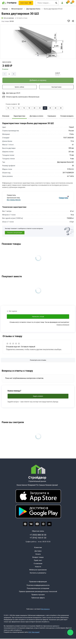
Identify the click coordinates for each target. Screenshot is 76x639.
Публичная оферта (38, 598)
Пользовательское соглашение (38, 588)
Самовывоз (52, 116)
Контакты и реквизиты (38, 573)
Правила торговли (38, 594)
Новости (38, 566)
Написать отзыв (38, 316)
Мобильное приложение (38, 570)
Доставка (38, 551)
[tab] (38, 55)
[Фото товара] (38, 42)
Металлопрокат (17, 9)
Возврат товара (38, 557)
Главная (5, 9)
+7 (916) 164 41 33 (38, 538)
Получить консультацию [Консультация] (14, 232)
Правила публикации (63, 324)
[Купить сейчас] (19, 87)
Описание (5, 116)
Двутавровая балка (33, 9)
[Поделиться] (73, 21)
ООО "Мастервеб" (34, 632)
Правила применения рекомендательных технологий (38, 591)
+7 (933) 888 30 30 (38, 535)
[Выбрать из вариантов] (8, 108)
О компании (38, 563)
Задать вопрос (38, 396)
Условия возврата (66, 116)
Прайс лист (38, 560)
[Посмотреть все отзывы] (38, 360)
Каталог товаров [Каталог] (24, 2)
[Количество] (9, 74)
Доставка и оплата (36, 116)
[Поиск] (56, 3)
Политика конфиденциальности (38, 585)
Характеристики (19, 116)
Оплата (38, 554)
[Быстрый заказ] (56, 87)
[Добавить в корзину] (38, 80)
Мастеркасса (45, 609)
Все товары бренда (13, 200)
